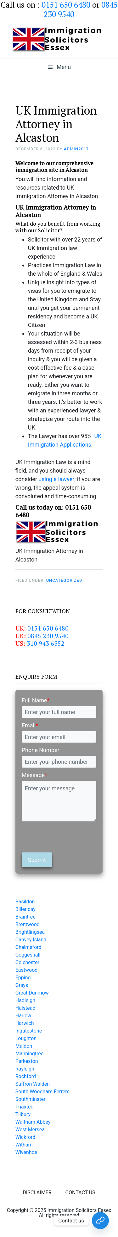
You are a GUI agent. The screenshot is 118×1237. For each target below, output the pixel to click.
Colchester (27, 962)
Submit (37, 860)
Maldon (23, 1046)
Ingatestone (28, 1031)
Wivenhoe (26, 1152)
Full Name (36, 700)
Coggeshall (28, 955)
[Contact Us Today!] (100, 1220)
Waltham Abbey (33, 1122)
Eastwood (26, 970)
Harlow (23, 1016)
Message (34, 775)
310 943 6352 (46, 643)
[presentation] (69, 837)
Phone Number (40, 750)
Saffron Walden (32, 1084)
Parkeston (26, 1061)
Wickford (25, 1137)
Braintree (25, 917)
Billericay (25, 909)
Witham (24, 1145)
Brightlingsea (30, 932)
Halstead (25, 1008)
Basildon (25, 902)
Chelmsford (28, 947)
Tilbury (23, 1114)
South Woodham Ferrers (42, 1092)
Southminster (30, 1099)
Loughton (26, 1038)
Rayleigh (24, 1069)
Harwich (24, 1023)
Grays (21, 985)
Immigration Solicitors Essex (59, 39)
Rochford (25, 1076)
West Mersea (30, 1130)
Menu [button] (64, 67)
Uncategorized (64, 580)
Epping (23, 978)
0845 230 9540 (48, 635)
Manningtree (29, 1054)
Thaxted (24, 1107)
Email (30, 725)
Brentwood (27, 924)
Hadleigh (25, 1000)
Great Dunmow (32, 993)
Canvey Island (31, 940)
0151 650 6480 (48, 628)
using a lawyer (56, 479)
